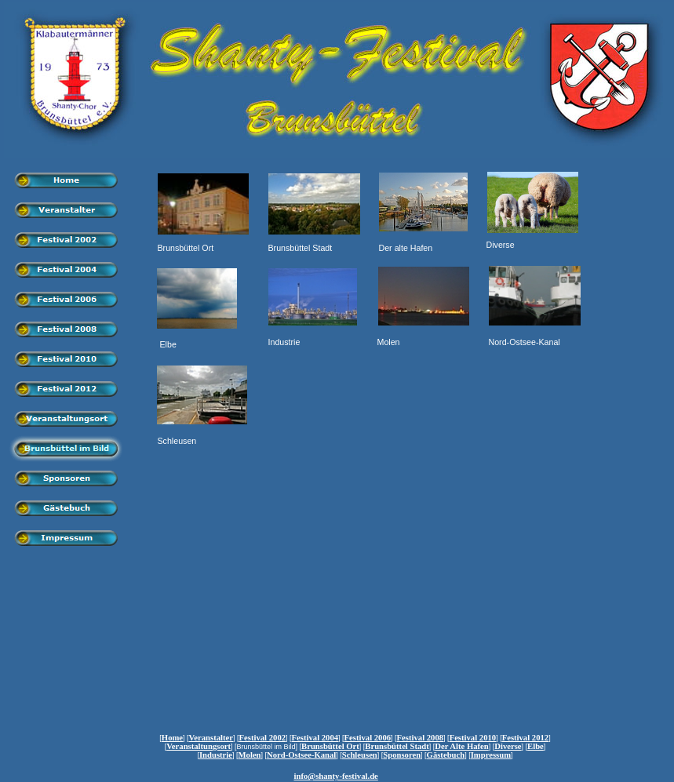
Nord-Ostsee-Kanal (301, 755)
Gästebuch (446, 755)
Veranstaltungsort (198, 746)
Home (172, 737)
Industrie (215, 755)
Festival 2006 (368, 737)
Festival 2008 (420, 737)
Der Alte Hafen (461, 746)
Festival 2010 (473, 737)
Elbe (535, 746)
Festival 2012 (525, 737)
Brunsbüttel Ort (330, 746)
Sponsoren (402, 755)
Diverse (507, 746)
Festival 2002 (262, 737)
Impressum (491, 755)
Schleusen (359, 755)
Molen (250, 755)
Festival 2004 (315, 737)
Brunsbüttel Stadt (396, 746)
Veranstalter (211, 737)
